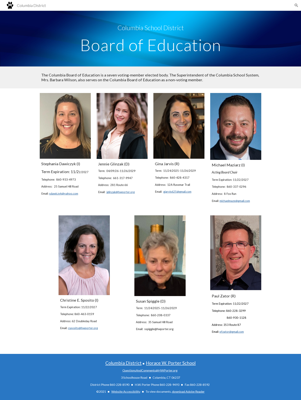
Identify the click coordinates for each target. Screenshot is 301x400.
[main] (150, 28)
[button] (296, 5)
